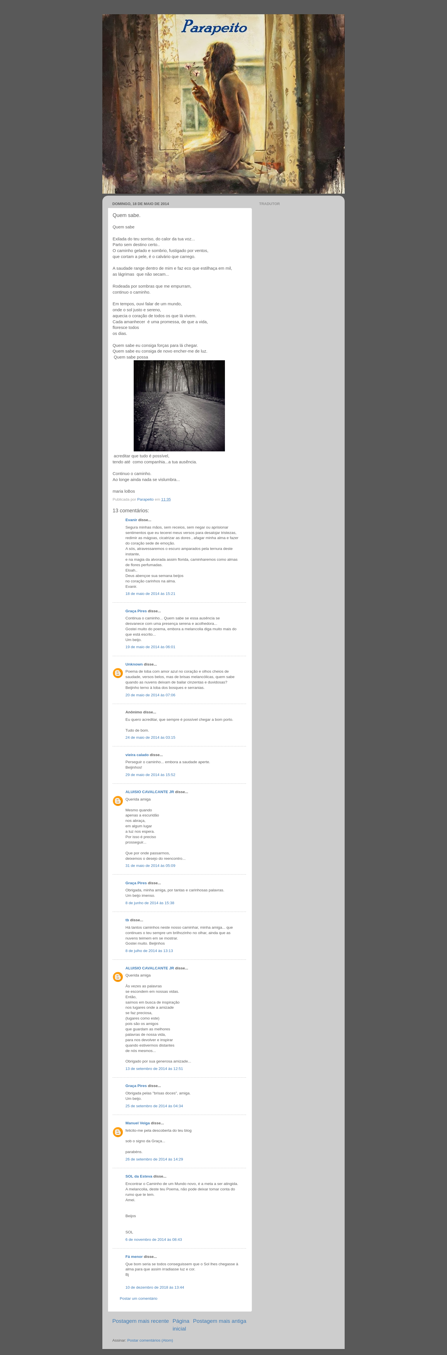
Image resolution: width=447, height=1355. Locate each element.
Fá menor (134, 1256)
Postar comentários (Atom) (150, 1340)
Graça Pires (136, 611)
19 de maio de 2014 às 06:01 (150, 647)
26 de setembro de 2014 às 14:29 (154, 1159)
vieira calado (137, 755)
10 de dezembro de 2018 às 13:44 (154, 1287)
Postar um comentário (138, 1298)
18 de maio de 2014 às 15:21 (150, 593)
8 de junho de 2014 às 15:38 (149, 903)
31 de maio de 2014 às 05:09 (150, 865)
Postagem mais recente (140, 1321)
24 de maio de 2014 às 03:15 (150, 737)
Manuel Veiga (137, 1123)
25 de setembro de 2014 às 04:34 (154, 1106)
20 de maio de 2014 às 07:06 (150, 695)
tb (127, 920)
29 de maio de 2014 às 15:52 (150, 775)
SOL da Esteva (138, 1176)
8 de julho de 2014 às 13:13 (149, 951)
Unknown (134, 664)
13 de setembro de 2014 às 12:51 (154, 1069)
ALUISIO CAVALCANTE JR (149, 792)
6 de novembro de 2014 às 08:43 (153, 1239)
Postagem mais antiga (219, 1321)
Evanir (131, 520)
